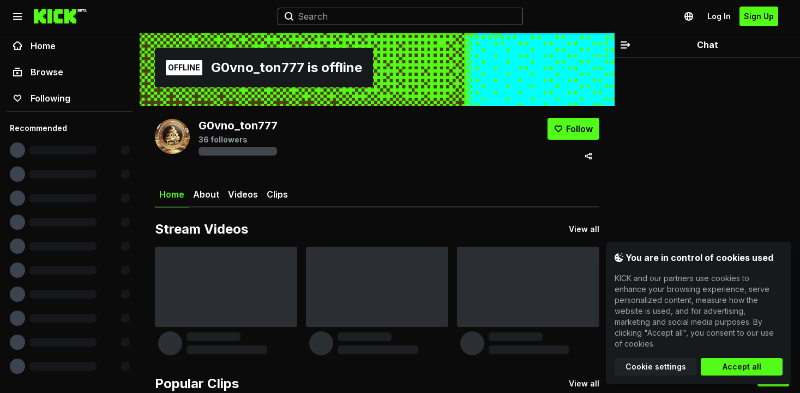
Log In (719, 16)
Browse (38, 72)
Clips (277, 194)
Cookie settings (655, 366)
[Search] (396, 16)
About (206, 194)
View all (584, 229)
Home (34, 45)
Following (41, 98)
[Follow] (573, 129)
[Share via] (588, 156)
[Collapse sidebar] (17, 16)
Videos (243, 194)
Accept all (742, 366)
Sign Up (759, 16)
